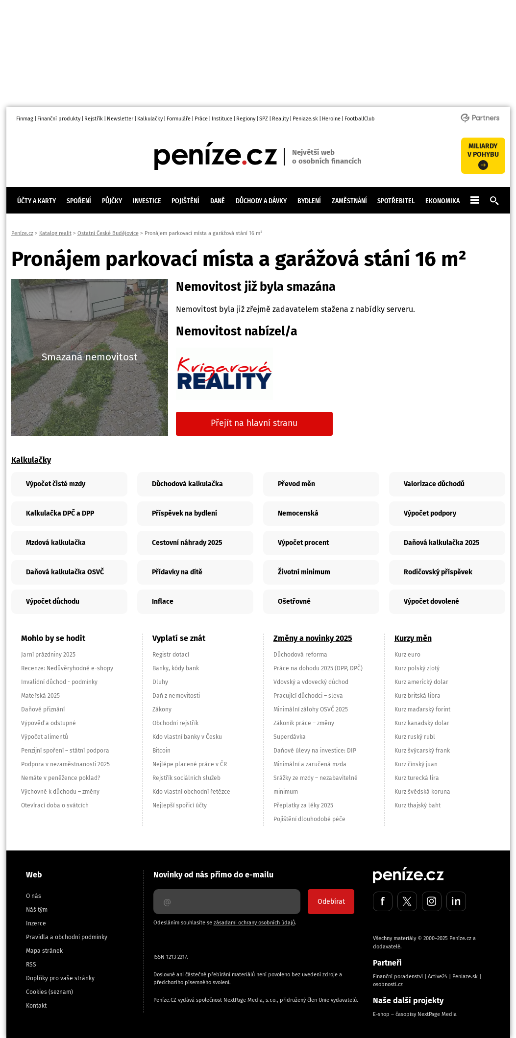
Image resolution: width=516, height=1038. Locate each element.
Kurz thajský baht (417, 805)
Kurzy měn (413, 638)
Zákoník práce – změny (303, 723)
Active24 (437, 976)
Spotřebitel (396, 200)
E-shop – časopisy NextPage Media (415, 1014)
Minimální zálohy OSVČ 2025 (310, 709)
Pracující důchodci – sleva (308, 695)
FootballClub (359, 119)
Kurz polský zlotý (417, 668)
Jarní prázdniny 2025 (48, 654)
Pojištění (185, 200)
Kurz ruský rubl (414, 736)
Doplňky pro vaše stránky (60, 978)
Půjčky (112, 200)
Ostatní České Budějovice (108, 233)
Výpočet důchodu (52, 601)
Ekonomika (442, 200)
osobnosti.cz (388, 984)
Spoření (79, 200)
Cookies (36, 992)
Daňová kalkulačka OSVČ (65, 572)
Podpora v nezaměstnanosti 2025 (65, 764)
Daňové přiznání (43, 709)
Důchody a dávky (261, 200)
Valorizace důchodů (434, 484)
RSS (31, 964)
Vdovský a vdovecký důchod (310, 682)
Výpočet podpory (430, 513)
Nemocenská (298, 513)
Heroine (331, 119)
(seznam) (61, 992)
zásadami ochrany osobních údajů (254, 923)
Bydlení (309, 200)
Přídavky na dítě (177, 572)
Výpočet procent (303, 543)
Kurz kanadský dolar (421, 723)
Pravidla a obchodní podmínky (66, 937)
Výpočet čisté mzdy (55, 484)
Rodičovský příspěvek (438, 572)
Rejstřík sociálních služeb (186, 778)
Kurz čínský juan (416, 764)
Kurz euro (407, 654)
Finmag (24, 119)
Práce (201, 119)
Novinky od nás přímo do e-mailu (213, 874)
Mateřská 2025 (40, 695)
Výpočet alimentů (44, 736)
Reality (280, 119)
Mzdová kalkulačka (56, 543)
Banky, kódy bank (175, 668)
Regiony (245, 119)
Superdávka (289, 736)
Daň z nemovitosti (176, 695)
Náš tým (37, 909)
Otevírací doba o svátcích (55, 805)
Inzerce (36, 923)
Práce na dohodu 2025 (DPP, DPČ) (318, 668)
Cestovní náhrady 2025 (187, 543)
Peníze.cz (22, 233)
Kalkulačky (150, 119)
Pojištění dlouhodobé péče (309, 819)
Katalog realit (55, 233)
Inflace (162, 601)
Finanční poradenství (398, 976)
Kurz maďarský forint (422, 709)
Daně (217, 200)
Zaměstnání (349, 200)
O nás (33, 896)
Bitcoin (161, 750)
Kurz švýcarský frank (422, 750)
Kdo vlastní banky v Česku (187, 736)
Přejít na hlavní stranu (254, 423)
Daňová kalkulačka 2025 (442, 543)
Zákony (162, 709)
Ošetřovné (294, 601)
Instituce (222, 119)
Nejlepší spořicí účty (179, 805)
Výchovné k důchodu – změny (60, 791)
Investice (147, 200)
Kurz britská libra (417, 695)
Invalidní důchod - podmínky (59, 682)
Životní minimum (304, 572)
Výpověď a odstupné (48, 723)
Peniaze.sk (305, 119)
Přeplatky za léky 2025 (303, 805)
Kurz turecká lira (416, 778)
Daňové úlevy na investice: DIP (314, 750)
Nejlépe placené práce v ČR (189, 764)
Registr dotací (170, 654)
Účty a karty (36, 200)
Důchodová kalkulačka (187, 484)
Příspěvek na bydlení (184, 513)
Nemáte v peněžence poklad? (60, 778)
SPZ (263, 119)
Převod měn (296, 484)
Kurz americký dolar (421, 682)
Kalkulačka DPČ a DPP (60, 513)
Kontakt (36, 1005)
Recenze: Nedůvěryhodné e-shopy (67, 668)
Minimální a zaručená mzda (309, 764)
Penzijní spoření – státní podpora (65, 750)
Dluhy (160, 682)
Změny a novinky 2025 (312, 638)
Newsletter (120, 119)
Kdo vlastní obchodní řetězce (191, 791)
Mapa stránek (44, 950)
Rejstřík (93, 119)
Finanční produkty (58, 119)
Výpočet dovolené (431, 601)
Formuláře (179, 119)
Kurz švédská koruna (422, 791)
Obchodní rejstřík (175, 723)
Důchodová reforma (300, 654)
